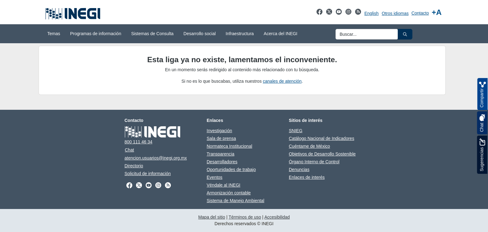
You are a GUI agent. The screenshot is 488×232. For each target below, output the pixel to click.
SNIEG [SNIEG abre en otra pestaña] (296, 130)
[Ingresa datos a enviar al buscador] (367, 34)
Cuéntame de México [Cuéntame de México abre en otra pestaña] (309, 146)
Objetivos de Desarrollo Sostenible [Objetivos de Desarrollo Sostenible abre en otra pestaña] (322, 153)
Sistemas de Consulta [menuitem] (152, 33)
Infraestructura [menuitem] (240, 33)
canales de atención (282, 81)
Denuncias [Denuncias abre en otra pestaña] (299, 169)
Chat (129, 149)
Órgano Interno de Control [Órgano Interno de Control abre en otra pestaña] (314, 161)
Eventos (215, 177)
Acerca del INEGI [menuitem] (280, 33)
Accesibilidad (277, 217)
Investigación (219, 130)
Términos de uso (244, 217)
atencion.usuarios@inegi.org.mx (155, 157)
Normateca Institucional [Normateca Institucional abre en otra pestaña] (229, 146)
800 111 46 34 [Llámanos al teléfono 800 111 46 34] (138, 141)
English (371, 13)
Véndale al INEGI (223, 185)
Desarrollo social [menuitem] (200, 33)
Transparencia (220, 153)
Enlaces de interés (307, 177)
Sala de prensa (221, 138)
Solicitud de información (147, 173)
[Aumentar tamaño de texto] (436, 12)
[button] (405, 34)
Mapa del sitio (211, 217)
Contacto (420, 13)
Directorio (133, 165)
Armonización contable (229, 192)
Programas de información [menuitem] (95, 33)
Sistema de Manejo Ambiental (235, 200)
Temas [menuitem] (53, 33)
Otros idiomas (395, 13)
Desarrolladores (222, 161)
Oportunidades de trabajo (231, 169)
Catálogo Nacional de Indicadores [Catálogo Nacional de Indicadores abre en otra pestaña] (321, 138)
